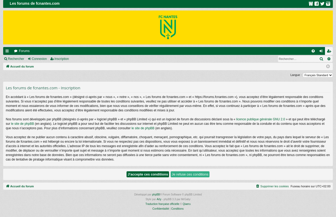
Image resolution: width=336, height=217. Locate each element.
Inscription (62, 59)
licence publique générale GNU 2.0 (260, 119)
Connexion (39, 59)
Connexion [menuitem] (322, 52)
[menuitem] (313, 51)
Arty (159, 199)
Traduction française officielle (162, 204)
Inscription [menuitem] (330, 52)
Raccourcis (8, 52)
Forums (24, 51)
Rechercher (16, 59)
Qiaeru (187, 204)
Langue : (296, 74)
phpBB (156, 194)
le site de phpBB (22, 124)
